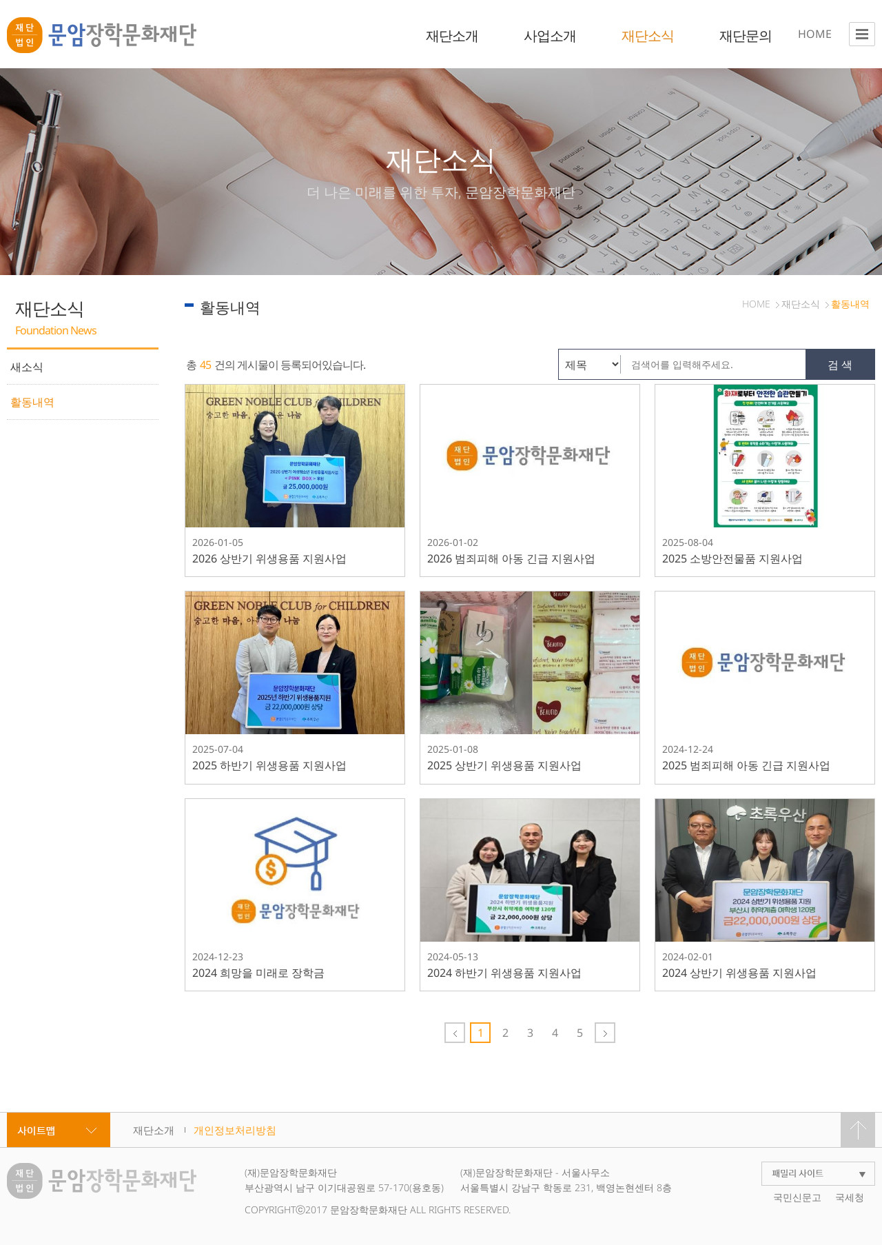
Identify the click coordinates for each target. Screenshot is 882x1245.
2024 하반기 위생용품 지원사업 (504, 972)
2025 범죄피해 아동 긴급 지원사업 (746, 765)
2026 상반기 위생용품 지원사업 (269, 558)
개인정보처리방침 (235, 1130)
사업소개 (550, 35)
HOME (815, 33)
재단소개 (452, 35)
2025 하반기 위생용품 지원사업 (269, 765)
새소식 (26, 366)
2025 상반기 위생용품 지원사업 (504, 765)
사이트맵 (58, 1130)
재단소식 (648, 35)
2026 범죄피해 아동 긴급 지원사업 (511, 558)
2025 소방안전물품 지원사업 (732, 558)
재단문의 (745, 35)
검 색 (840, 364)
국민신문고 (797, 1197)
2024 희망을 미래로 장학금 (258, 972)
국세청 (849, 1197)
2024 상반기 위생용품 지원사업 (739, 972)
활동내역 (32, 401)
